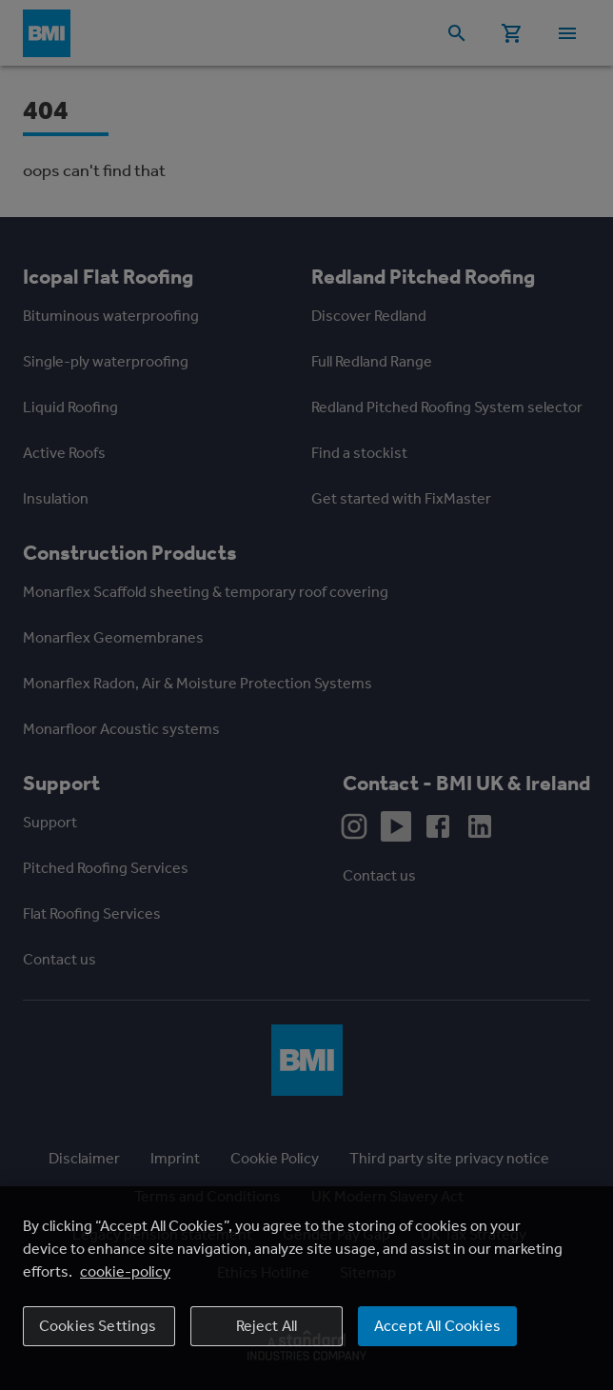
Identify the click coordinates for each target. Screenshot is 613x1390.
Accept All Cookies (437, 1326)
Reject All (267, 1326)
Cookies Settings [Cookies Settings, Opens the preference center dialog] (98, 1326)
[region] (306, 1288)
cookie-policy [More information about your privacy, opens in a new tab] (125, 1271)
